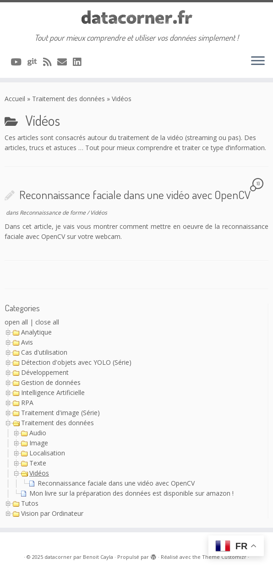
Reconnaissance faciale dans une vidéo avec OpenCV (135, 194)
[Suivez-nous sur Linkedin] (80, 61)
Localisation (47, 453)
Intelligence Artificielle (53, 392)
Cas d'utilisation (44, 352)
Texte (37, 463)
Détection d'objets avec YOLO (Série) (76, 362)
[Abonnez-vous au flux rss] (50, 61)
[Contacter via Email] (65, 61)
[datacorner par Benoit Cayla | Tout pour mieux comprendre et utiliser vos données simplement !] (136, 17)
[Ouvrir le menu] (258, 61)
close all (47, 322)
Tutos (29, 503)
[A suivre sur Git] (35, 61)
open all (16, 322)
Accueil (15, 98)
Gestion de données (51, 382)
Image (38, 442)
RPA (27, 402)
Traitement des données (68, 98)
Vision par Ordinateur (52, 513)
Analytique (36, 332)
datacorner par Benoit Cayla (78, 556)
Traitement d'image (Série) (60, 412)
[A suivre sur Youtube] (19, 61)
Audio (37, 432)
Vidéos (98, 212)
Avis (27, 342)
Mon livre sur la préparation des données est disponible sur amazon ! (131, 493)
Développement (45, 372)
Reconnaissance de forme (53, 212)
